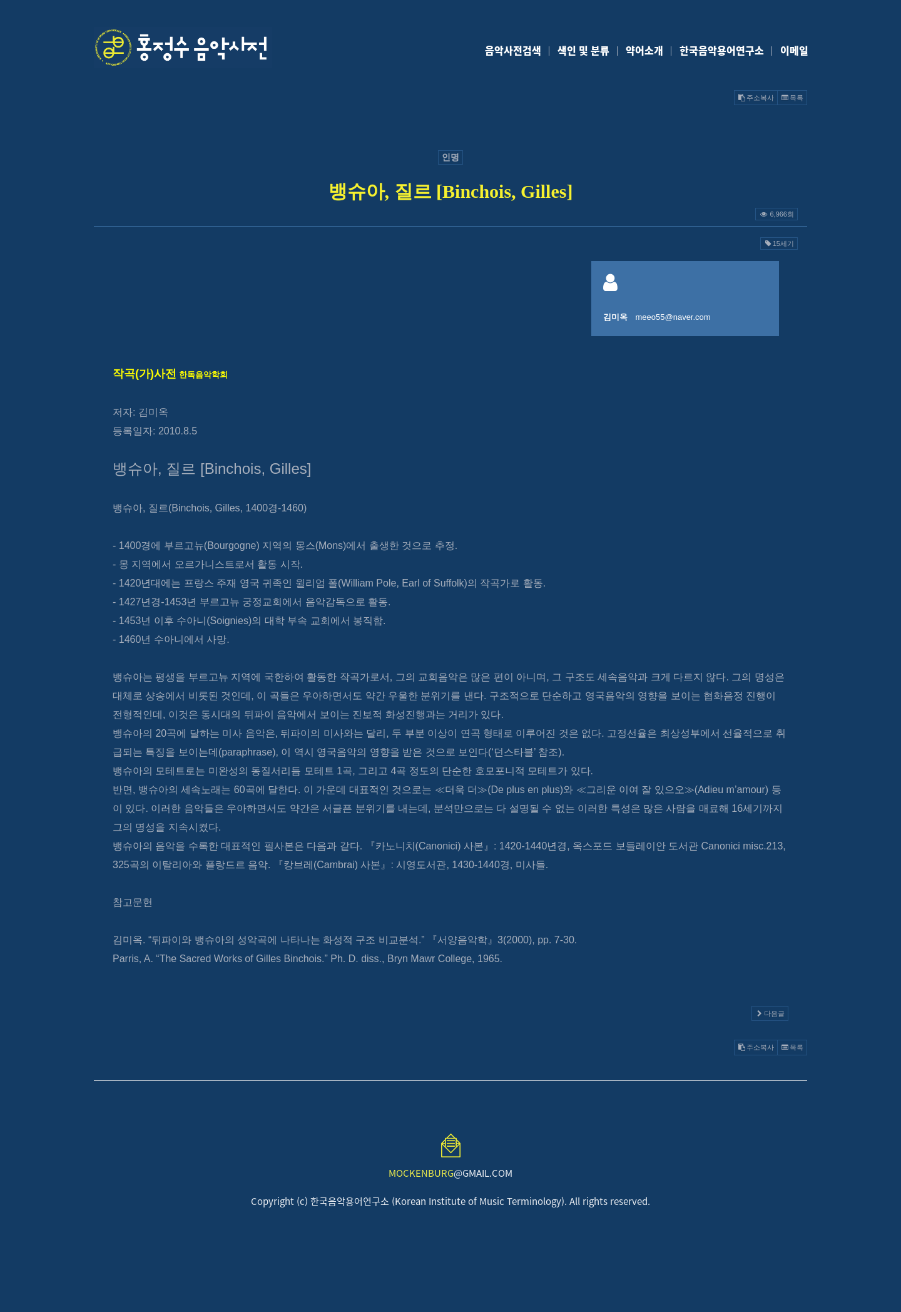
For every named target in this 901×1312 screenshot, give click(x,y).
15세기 (779, 243)
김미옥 (615, 317)
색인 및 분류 (583, 50)
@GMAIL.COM (450, 1173)
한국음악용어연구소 (722, 50)
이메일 (794, 50)
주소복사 (756, 97)
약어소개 (644, 50)
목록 (792, 97)
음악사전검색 (513, 50)
